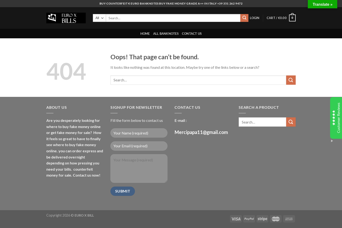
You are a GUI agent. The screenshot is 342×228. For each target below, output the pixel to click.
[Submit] (244, 18)
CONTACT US (192, 33)
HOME (145, 33)
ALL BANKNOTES (166, 33)
